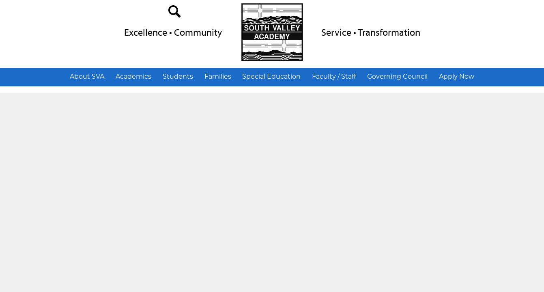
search (175, 13)
